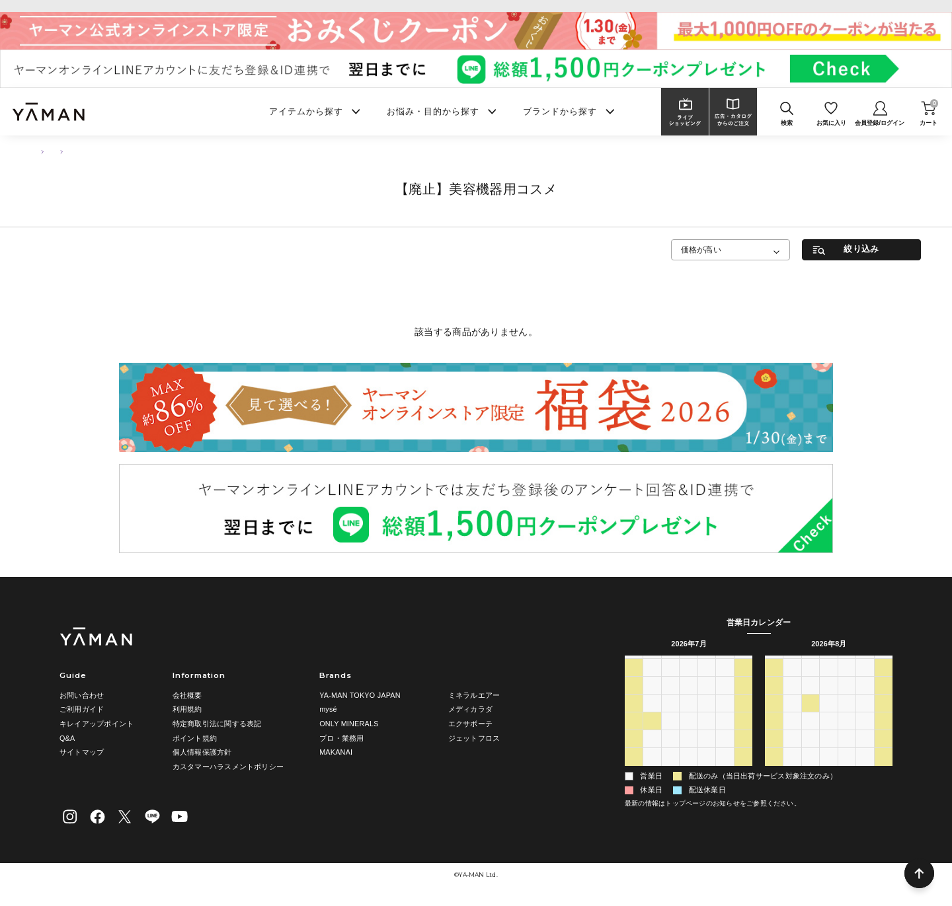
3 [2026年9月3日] (847, 772)
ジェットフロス (474, 738)
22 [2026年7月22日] (688, 736)
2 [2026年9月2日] (828, 772)
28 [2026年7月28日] (670, 754)
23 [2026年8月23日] (773, 754)
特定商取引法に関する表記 (217, 724)
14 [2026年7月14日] (670, 718)
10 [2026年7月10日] (725, 700)
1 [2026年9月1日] (811, 772)
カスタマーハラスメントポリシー (228, 767)
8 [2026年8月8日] (743, 772)
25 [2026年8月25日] (810, 754)
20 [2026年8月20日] (847, 736)
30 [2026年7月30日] (707, 754)
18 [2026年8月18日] (810, 736)
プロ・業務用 (341, 738)
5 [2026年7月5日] (633, 700)
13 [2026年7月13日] (652, 718)
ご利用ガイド (82, 709)
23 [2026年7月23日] (707, 736)
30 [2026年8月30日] (773, 772)
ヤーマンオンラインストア (476, 5)
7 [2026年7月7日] (670, 700)
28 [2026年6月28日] (633, 683)
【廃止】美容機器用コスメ (150, 151)
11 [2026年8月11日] (810, 718)
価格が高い (701, 249)
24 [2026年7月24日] (725, 736)
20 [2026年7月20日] (652, 736)
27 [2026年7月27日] (652, 754)
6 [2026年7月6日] (652, 700)
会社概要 (187, 695)
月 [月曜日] (652, 664)
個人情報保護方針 (202, 752)
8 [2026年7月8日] (688, 700)
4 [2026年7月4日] (743, 683)
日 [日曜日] (633, 664)
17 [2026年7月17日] (725, 718)
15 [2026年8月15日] (883, 718)
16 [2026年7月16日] (707, 718)
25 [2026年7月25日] (743, 736)
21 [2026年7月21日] (670, 736)
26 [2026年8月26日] (828, 754)
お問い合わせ (82, 695)
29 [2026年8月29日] (883, 754)
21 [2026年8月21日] (865, 736)
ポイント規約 (195, 738)
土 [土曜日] (743, 664)
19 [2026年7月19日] (633, 736)
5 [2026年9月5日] (883, 772)
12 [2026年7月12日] (633, 718)
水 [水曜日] (688, 664)
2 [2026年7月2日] (707, 683)
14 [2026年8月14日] (865, 718)
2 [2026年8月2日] (633, 772)
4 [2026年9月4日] (865, 772)
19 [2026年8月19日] (828, 736)
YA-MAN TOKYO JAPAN (360, 695)
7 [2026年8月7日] (725, 772)
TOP (37, 151)
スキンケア (78, 151)
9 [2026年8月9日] (773, 718)
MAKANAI (335, 752)
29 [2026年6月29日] (652, 683)
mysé (328, 709)
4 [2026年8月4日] (670, 772)
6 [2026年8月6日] (707, 772)
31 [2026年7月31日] (725, 754)
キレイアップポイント (97, 724)
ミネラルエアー (474, 695)
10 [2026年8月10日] (792, 718)
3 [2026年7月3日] (725, 683)
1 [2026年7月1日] (688, 683)
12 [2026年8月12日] (828, 718)
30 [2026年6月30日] (670, 683)
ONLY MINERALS (349, 724)
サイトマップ (82, 752)
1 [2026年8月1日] (743, 754)
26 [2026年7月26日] (633, 754)
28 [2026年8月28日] (865, 754)
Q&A (67, 738)
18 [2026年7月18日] (743, 718)
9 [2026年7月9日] (707, 700)
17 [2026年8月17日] (792, 736)
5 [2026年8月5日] (688, 772)
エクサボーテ (470, 724)
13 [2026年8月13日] (847, 718)
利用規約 (187, 709)
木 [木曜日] (706, 664)
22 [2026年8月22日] (883, 736)
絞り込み (861, 249)
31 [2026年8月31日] (792, 772)
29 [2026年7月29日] (688, 754)
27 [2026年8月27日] (847, 754)
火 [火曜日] (670, 664)
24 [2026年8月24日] (792, 754)
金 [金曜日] (725, 664)
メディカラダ (470, 709)
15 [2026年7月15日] (688, 718)
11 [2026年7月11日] (743, 700)
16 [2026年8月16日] (773, 736)
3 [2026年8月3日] (652, 772)
